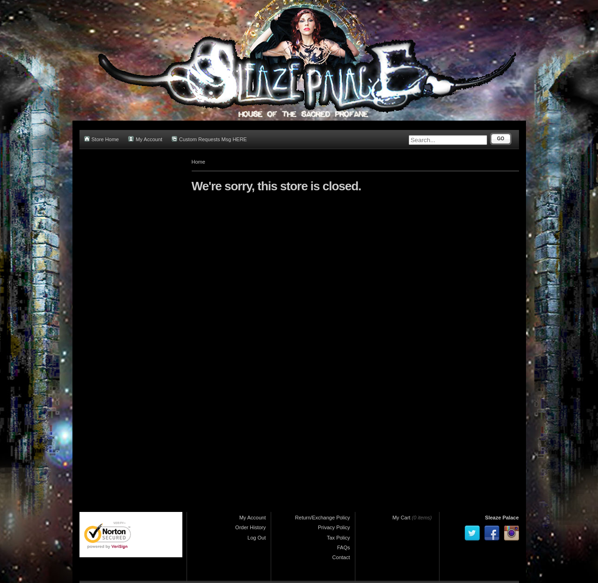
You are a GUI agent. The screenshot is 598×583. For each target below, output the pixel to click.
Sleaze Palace (502, 517)
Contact (341, 557)
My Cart (401, 517)
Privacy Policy (334, 527)
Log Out (256, 537)
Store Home (101, 139)
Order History (250, 527)
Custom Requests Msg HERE (209, 139)
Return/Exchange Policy (322, 517)
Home (198, 162)
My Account (145, 139)
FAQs (343, 547)
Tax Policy (338, 537)
